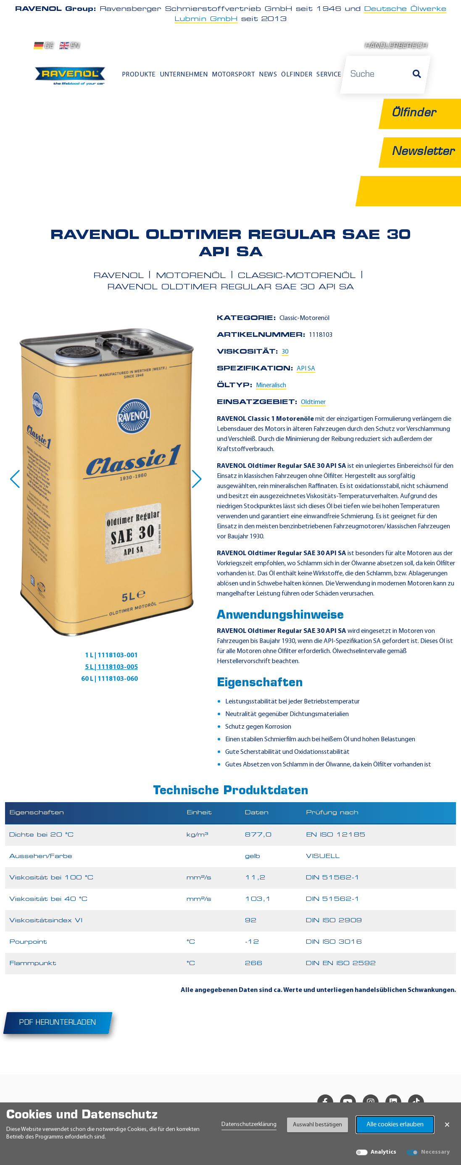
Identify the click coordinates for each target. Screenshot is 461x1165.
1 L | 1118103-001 (111, 655)
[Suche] (417, 74)
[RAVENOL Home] (72, 79)
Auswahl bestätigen (317, 1125)
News (268, 74)
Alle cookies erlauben (395, 1124)
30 (285, 352)
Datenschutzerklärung (249, 1124)
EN (69, 46)
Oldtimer (313, 402)
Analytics (383, 1152)
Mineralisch (271, 385)
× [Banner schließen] (447, 1124)
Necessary (435, 1152)
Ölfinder (296, 74)
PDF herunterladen (57, 1023)
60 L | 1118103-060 (109, 679)
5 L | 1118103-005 (111, 667)
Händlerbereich (396, 46)
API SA (306, 368)
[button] (15, 479)
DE (43, 46)
